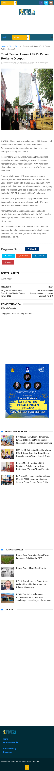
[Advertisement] (27, 516)
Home (4, 37)
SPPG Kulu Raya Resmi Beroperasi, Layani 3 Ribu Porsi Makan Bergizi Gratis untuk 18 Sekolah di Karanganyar (34, 440)
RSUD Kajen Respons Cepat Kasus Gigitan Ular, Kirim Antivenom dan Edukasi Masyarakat (32, 584)
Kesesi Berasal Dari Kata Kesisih (31, 568)
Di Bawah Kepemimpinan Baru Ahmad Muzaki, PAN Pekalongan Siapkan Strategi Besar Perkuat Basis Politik (33, 479)
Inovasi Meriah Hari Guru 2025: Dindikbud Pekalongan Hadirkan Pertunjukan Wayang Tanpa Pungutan (33, 466)
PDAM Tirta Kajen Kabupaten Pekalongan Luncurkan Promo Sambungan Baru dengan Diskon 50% (33, 597)
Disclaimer (8, 752)
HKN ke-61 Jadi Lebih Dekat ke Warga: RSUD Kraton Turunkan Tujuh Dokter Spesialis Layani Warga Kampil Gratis (33, 453)
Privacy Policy (9, 748)
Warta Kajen (43, 63)
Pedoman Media (10, 742)
